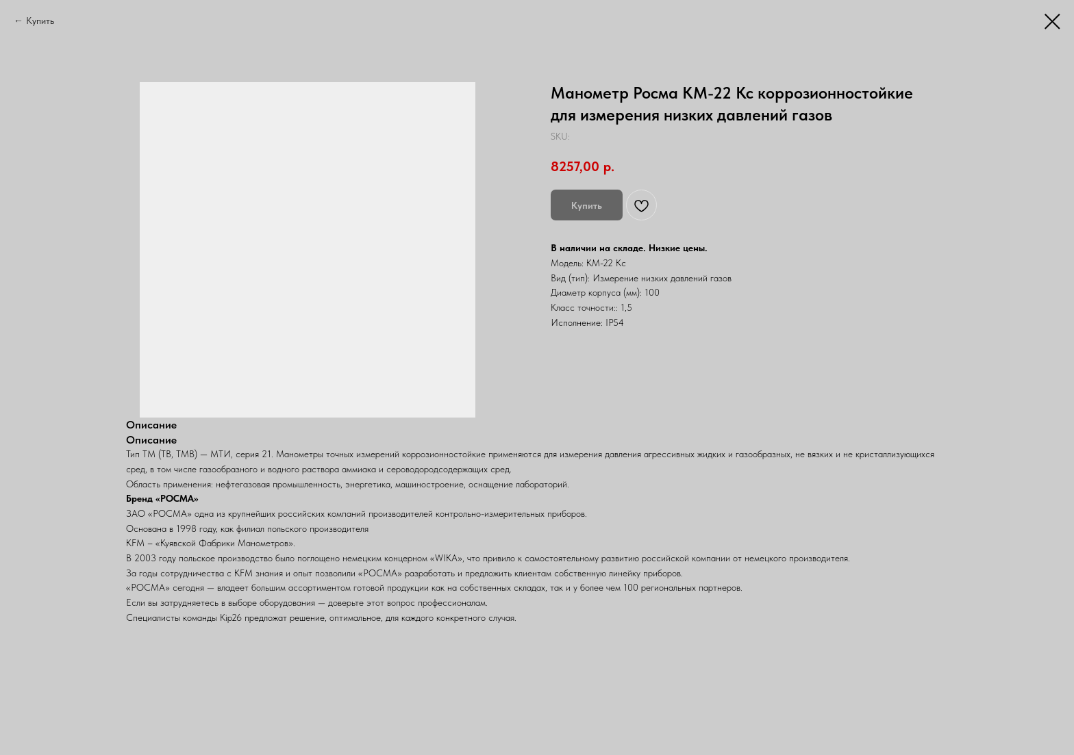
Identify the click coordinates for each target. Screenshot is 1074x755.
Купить (40, 20)
